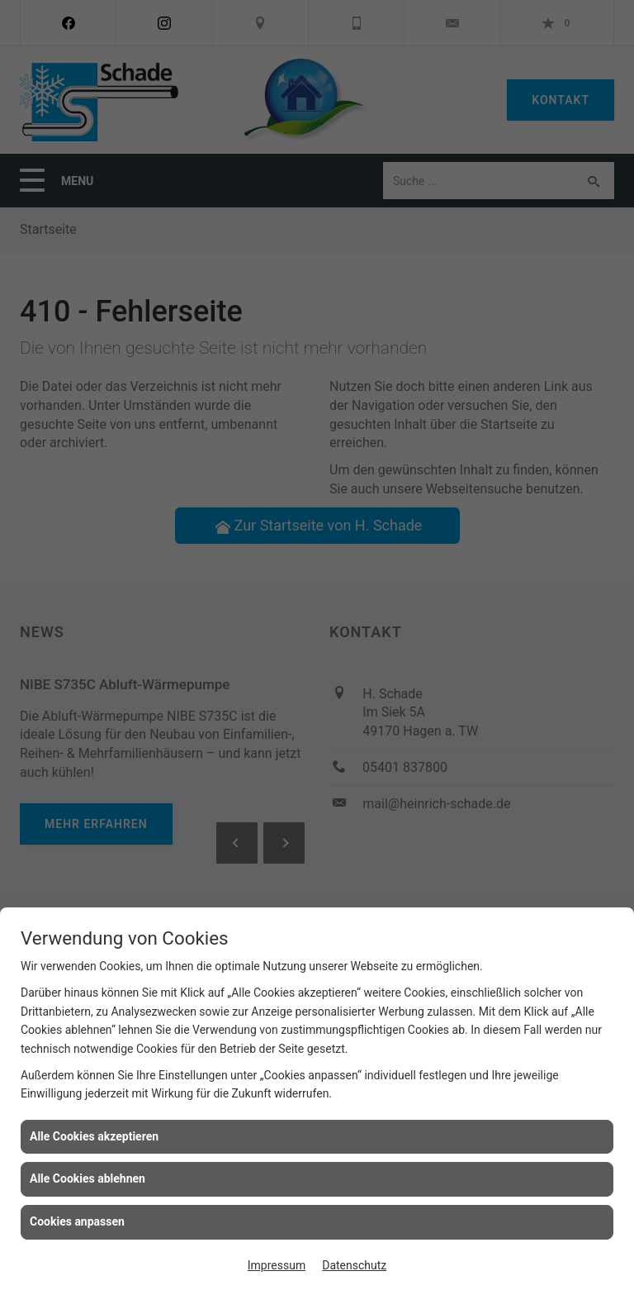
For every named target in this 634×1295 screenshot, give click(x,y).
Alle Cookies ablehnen (87, 1178)
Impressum (276, 1265)
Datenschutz (354, 1265)
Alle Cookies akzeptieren (94, 1136)
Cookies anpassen (77, 1221)
